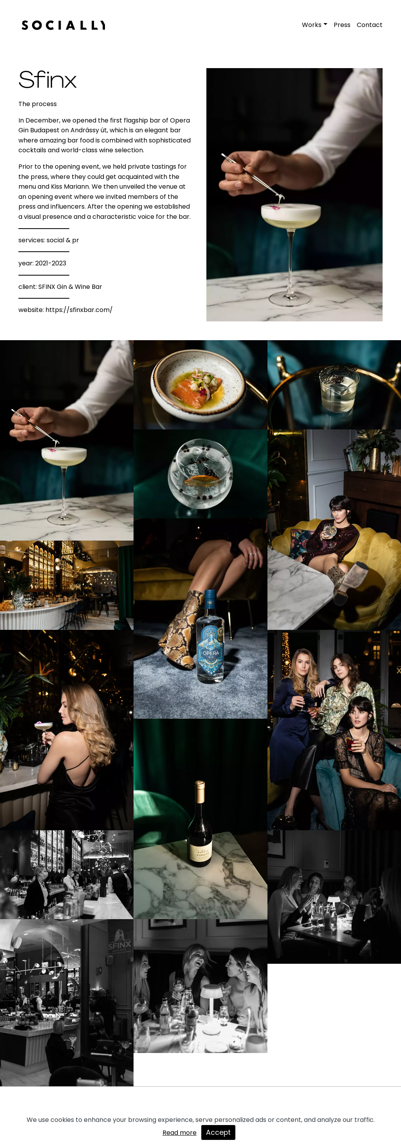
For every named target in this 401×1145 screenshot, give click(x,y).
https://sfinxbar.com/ (79, 309)
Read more (180, 1132)
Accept (218, 1132)
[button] (315, 25)
